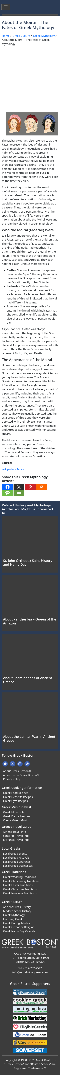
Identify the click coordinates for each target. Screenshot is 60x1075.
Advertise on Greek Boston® (21, 775)
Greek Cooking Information (22, 788)
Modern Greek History (17, 911)
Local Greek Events (15, 853)
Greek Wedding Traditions (19, 877)
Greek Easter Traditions (18, 885)
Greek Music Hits (13, 812)
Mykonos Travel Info (16, 839)
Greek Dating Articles (16, 923)
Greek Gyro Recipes (15, 801)
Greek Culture (21, 36)
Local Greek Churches (16, 861)
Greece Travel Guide (16, 827)
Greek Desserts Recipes (18, 797)
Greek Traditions (14, 872)
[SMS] (7, 493)
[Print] (41, 487)
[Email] (19, 493)
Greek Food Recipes (15, 793)
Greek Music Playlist (16, 807)
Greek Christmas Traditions (20, 889)
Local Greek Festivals (16, 857)
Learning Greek (13, 919)
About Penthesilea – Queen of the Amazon (29, 621)
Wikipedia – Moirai (13, 469)
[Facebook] (7, 487)
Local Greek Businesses (18, 865)
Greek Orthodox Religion (18, 927)
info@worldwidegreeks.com (30, 972)
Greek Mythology (44, 36)
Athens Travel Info (14, 832)
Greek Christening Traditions (21, 881)
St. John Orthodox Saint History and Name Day (27, 562)
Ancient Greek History (17, 907)
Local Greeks (11, 848)
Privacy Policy (11, 779)
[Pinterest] (30, 487)
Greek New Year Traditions (19, 893)
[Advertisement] (30, 78)
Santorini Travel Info (16, 836)
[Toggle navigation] (5, 7)
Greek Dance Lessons (16, 816)
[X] (19, 487)
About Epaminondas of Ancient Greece (27, 680)
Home (6, 36)
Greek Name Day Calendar (20, 931)
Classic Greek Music (15, 820)
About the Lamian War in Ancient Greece (29, 738)
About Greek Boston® (17, 771)
